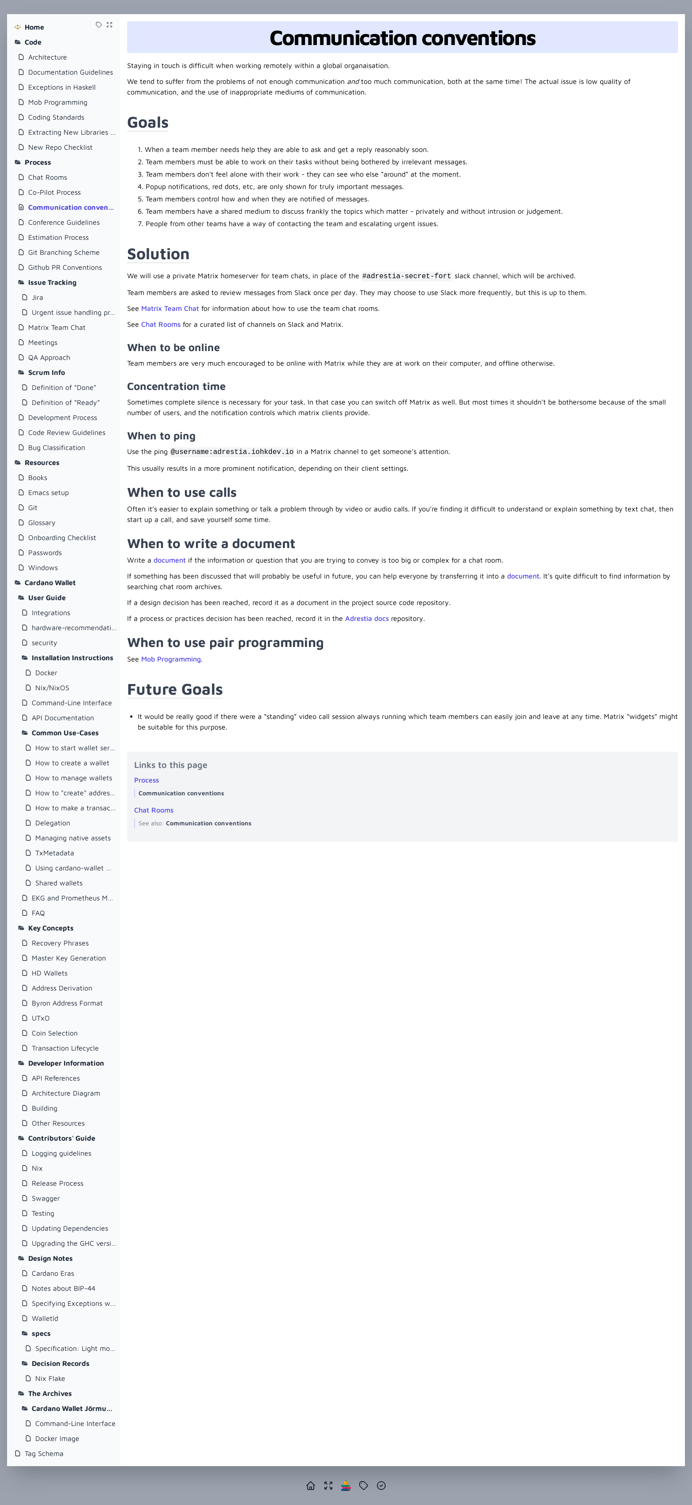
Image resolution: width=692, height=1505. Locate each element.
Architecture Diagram (66, 1093)
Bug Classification (56, 447)
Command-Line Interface (72, 703)
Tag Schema (44, 1453)
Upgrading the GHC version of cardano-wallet (74, 1243)
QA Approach (49, 357)
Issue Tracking (52, 282)
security (44, 643)
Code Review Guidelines (66, 432)
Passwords (45, 552)
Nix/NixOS (52, 688)
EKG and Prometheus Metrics (74, 898)
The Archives (50, 1393)
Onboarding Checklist (62, 537)
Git (33, 507)
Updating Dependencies (70, 1228)
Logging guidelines (61, 1153)
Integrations (51, 612)
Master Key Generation (69, 958)
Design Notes (50, 1258)
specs (41, 1333)
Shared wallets (59, 883)
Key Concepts (51, 928)
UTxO (41, 1018)
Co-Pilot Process (54, 192)
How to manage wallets (73, 778)
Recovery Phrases (60, 943)
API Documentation (63, 718)
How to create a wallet (72, 763)
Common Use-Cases (65, 733)
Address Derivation (62, 988)
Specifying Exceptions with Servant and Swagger (74, 1303)
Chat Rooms (47, 177)
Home (34, 27)
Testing (43, 1213)
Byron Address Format (67, 1003)
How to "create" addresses (76, 793)
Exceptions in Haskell (62, 87)
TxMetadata (54, 853)
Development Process (62, 417)
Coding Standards (56, 117)
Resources (42, 462)
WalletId (45, 1318)
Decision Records (61, 1363)
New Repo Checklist (60, 147)
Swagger (46, 1198)
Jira (37, 297)
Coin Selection (55, 1033)
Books (37, 477)
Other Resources (58, 1123)
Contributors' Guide (61, 1138)
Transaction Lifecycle (65, 1048)
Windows (43, 567)
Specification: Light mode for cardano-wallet (76, 1348)
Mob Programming (57, 102)
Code (33, 42)
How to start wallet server (76, 748)
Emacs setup (48, 492)
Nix (37, 1168)
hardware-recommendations (74, 627)
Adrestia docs (367, 618)
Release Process (57, 1183)
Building (44, 1108)
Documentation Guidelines (70, 72)
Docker (46, 673)
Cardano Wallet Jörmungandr (74, 1408)
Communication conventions (72, 207)
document (170, 560)
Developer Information (66, 1063)
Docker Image (57, 1438)
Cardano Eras (53, 1273)
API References (56, 1078)
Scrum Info (46, 372)
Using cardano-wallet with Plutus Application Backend (76, 868)
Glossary (42, 522)
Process (38, 162)
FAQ (38, 913)
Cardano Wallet (50, 582)
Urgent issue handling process (74, 312)
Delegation (52, 823)
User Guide (47, 597)
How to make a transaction (76, 808)
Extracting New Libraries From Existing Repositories (72, 132)
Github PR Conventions (65, 267)
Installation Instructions (72, 658)
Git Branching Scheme (64, 252)
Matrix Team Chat (57, 327)
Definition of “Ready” (66, 402)
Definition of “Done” (64, 387)
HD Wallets (50, 973)
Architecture (47, 57)
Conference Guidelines (64, 222)
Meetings (42, 342)
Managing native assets (73, 838)
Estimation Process (58, 237)
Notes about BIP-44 (63, 1288)
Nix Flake (50, 1378)
